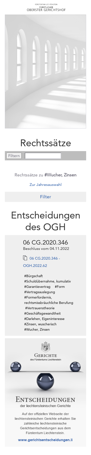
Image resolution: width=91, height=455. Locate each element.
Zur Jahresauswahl (46, 184)
